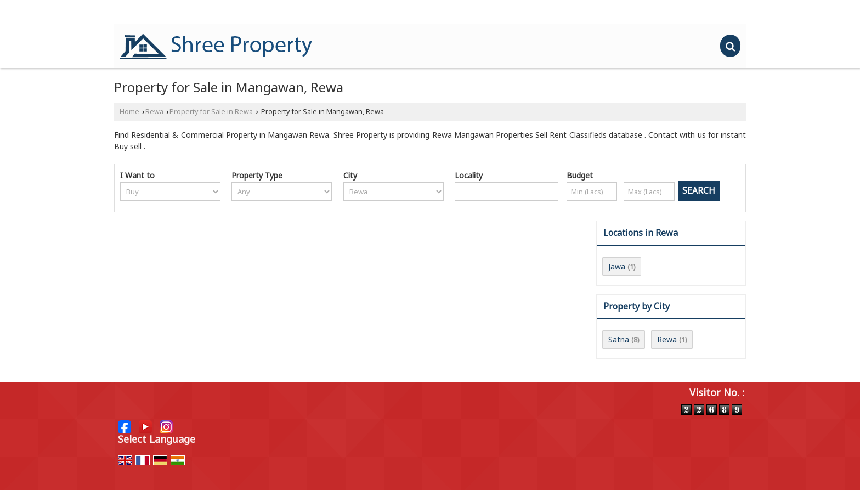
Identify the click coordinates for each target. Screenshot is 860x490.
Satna (618, 339)
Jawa (616, 266)
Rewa (154, 111)
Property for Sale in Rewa (211, 111)
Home (129, 111)
